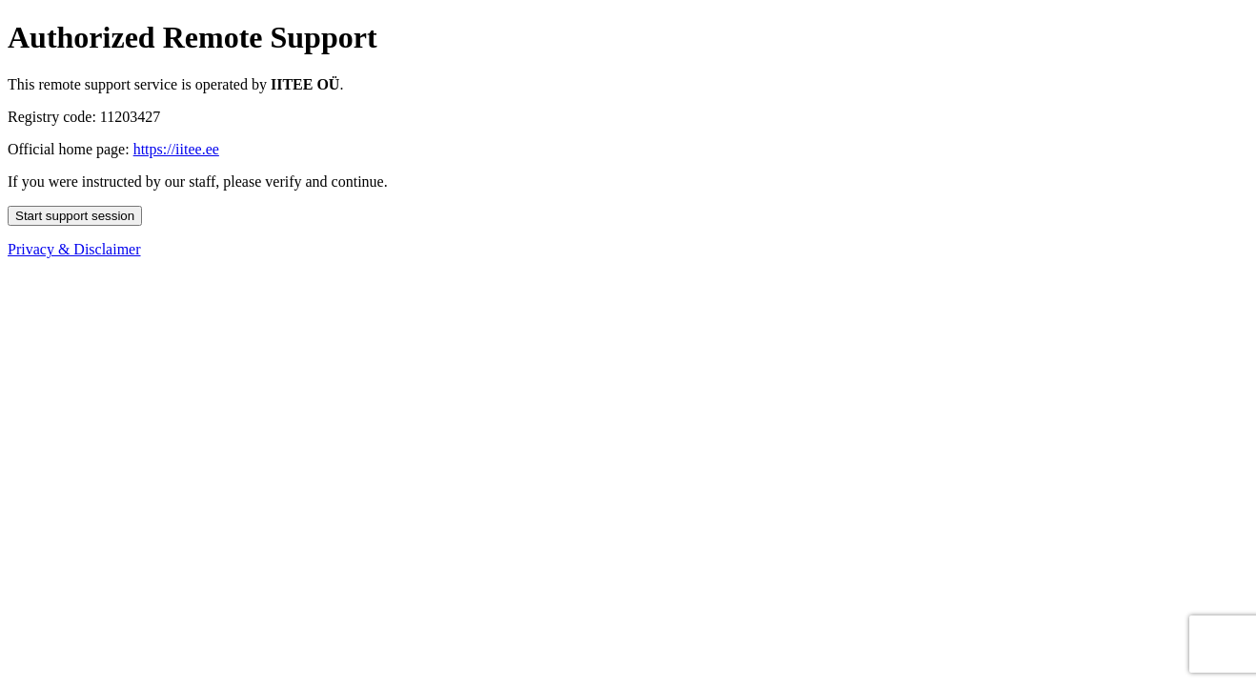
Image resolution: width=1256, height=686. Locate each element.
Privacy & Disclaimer (74, 249)
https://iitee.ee (176, 149)
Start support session (74, 216)
